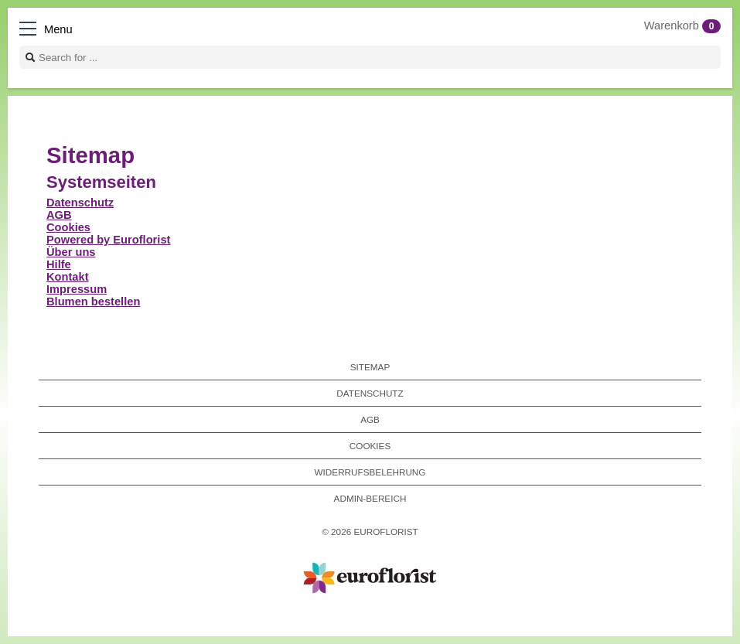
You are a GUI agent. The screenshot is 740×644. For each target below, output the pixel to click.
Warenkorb (682, 25)
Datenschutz (80, 202)
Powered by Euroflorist (108, 239)
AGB (59, 215)
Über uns (71, 252)
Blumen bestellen (93, 301)
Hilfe (58, 264)
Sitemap (370, 367)
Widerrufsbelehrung (370, 472)
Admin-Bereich (370, 498)
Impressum (76, 289)
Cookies (68, 227)
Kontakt (67, 277)
